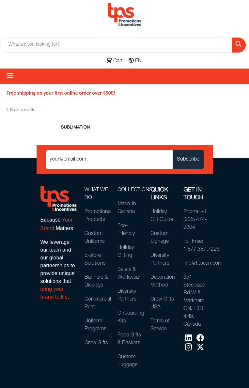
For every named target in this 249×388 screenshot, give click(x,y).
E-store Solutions (95, 259)
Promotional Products (97, 216)
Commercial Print (97, 303)
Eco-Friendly (126, 230)
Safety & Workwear (128, 273)
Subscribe (188, 159)
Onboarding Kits (130, 317)
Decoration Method (162, 281)
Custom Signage (159, 237)
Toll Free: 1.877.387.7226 (196, 245)
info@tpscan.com (196, 263)
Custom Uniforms (95, 237)
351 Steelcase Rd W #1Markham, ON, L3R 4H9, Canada (194, 301)
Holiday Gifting (125, 251)
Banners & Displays (96, 281)
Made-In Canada (126, 208)
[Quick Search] (116, 45)
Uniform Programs (95, 325)
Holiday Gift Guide (161, 216)
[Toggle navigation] (10, 76)
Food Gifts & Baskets (129, 339)
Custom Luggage (127, 361)
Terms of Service (159, 325)
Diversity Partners (126, 295)
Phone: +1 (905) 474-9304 (195, 220)
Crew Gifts (96, 343)
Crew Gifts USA (162, 303)
